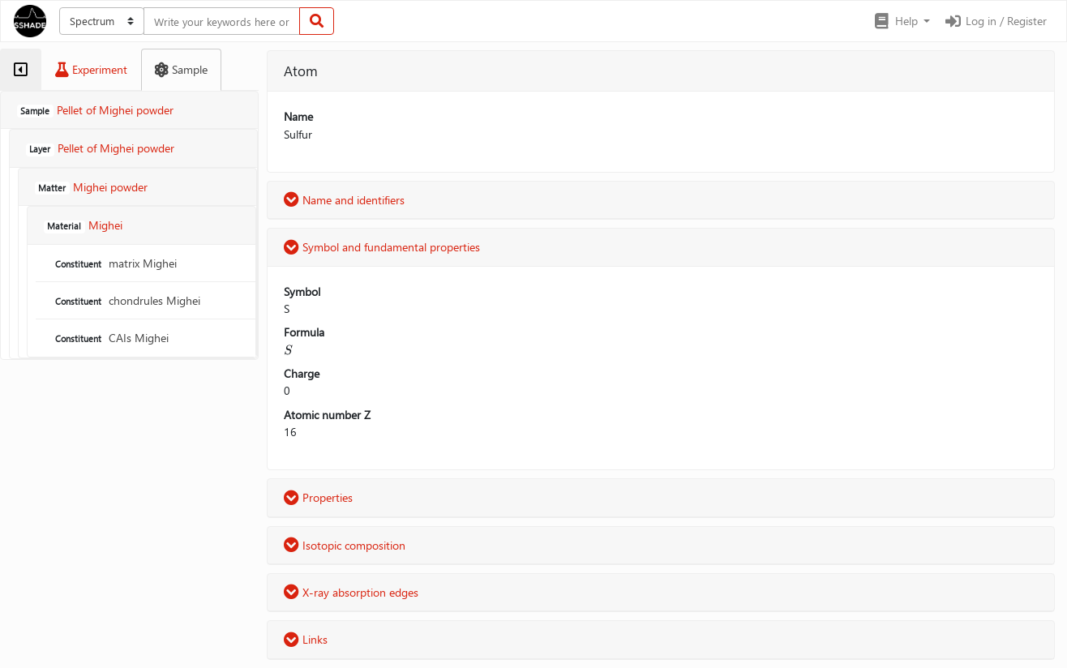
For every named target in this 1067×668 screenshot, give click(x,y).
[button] (901, 21)
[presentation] (288, 350)
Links (306, 639)
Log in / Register (995, 20)
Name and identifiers (344, 200)
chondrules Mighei (126, 300)
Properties (318, 497)
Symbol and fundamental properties (382, 247)
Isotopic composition (344, 545)
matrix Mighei (114, 263)
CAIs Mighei (110, 337)
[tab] (20, 70)
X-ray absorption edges (351, 592)
